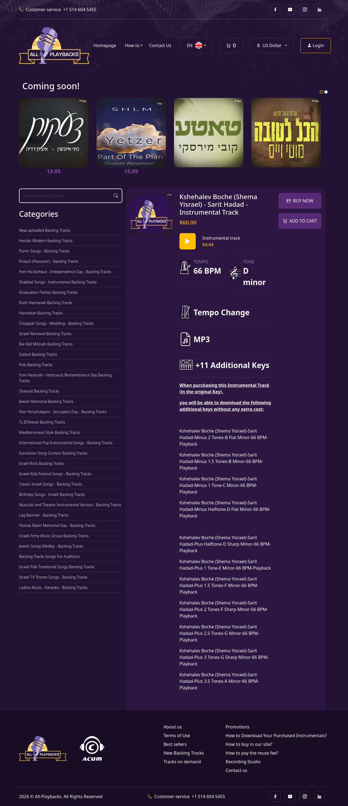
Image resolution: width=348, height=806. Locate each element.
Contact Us (160, 45)
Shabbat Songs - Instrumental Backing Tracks (58, 282)
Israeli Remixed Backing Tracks (45, 333)
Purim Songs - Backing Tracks (44, 251)
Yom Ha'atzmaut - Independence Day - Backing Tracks (65, 271)
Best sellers (175, 744)
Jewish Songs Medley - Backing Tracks (51, 546)
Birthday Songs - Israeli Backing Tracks (52, 494)
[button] (196, 45)
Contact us (236, 770)
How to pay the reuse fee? (252, 753)
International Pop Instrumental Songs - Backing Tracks (66, 442)
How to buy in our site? (249, 744)
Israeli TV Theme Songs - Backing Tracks (53, 577)
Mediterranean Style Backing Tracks (49, 432)
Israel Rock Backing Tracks (41, 463)
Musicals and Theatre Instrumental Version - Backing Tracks (70, 504)
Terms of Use (176, 736)
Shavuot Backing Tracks (39, 391)
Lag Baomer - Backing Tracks (44, 515)
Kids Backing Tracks (35, 364)
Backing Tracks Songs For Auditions (49, 556)
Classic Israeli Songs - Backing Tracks (50, 484)
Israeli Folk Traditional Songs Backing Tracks (56, 566)
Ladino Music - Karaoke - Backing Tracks (53, 587)
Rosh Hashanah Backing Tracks (45, 302)
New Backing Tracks (183, 753)
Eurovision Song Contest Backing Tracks (53, 453)
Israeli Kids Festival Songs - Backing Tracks (55, 473)
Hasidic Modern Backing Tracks (46, 240)
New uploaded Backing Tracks (44, 230)
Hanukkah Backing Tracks (41, 313)
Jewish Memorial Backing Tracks (46, 401)
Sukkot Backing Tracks (38, 354)
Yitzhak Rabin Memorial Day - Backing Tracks (57, 525)
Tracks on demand (182, 762)
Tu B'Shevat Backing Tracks (42, 422)
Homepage (105, 45)
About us (172, 727)
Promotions (237, 727)
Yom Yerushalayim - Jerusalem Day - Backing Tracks (63, 411)
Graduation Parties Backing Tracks (48, 292)
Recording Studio (243, 762)
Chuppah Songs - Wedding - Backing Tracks (56, 323)
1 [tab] (321, 92)
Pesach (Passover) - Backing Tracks (48, 261)
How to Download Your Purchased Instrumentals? (276, 736)
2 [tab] (326, 92)
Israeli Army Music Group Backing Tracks (54, 535)
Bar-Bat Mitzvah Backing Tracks (46, 344)
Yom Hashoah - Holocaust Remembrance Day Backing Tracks (65, 377)
